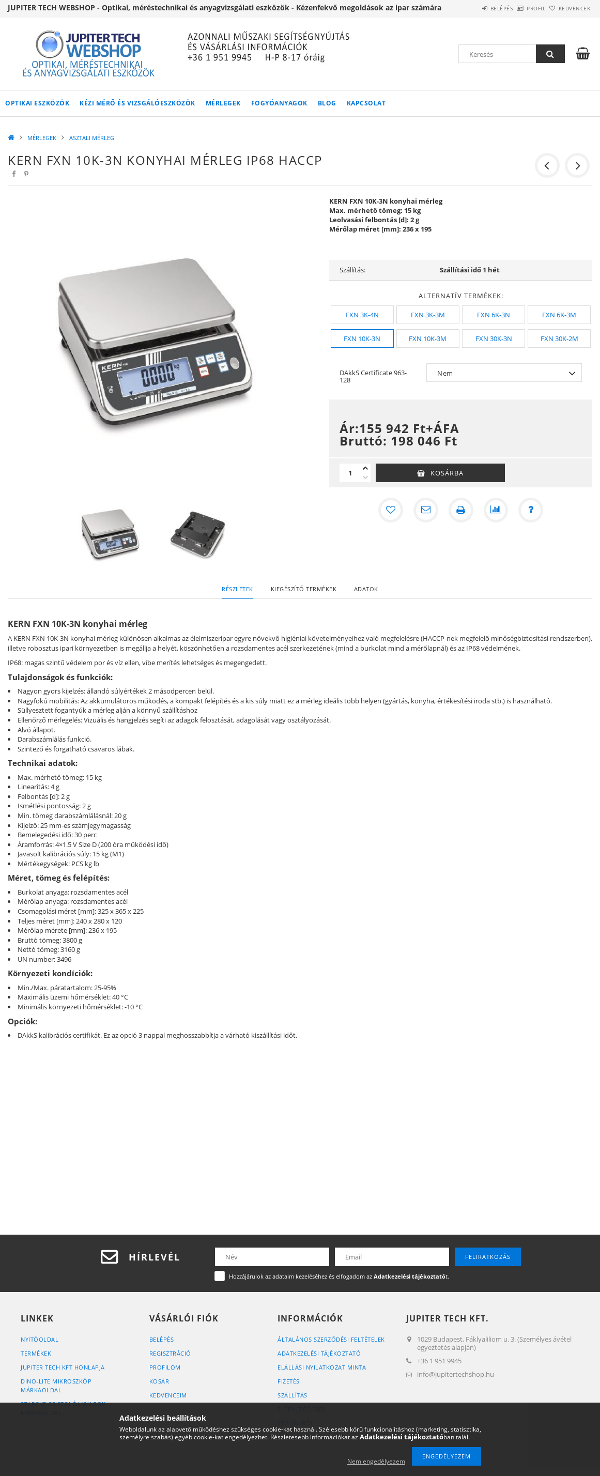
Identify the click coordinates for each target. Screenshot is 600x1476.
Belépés (472, 8)
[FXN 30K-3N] (493, 338)
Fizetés (289, 1381)
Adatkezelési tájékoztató (319, 1353)
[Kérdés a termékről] (531, 510)
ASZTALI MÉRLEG (91, 138)
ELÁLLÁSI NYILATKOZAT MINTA (322, 1367)
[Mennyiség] (350, 473)
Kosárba (447, 473)
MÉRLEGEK (223, 103)
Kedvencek (569, 8)
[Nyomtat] (461, 510)
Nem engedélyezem (376, 1461)
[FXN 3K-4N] (362, 314)
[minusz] (365, 477)
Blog (327, 103)
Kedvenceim (168, 1395)
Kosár (159, 1381)
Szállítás (292, 1395)
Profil (519, 8)
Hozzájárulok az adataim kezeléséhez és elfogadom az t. (339, 1276)
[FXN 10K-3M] (427, 338)
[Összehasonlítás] (496, 510)
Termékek (36, 1353)
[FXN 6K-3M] (559, 314)
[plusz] (365, 468)
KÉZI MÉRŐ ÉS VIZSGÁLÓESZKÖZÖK (137, 103)
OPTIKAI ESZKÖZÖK (37, 103)
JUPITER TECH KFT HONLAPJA (63, 1367)
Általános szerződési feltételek (331, 1339)
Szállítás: (352, 269)
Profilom (165, 1367)
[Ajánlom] (425, 510)
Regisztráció (170, 1353)
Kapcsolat (366, 103)
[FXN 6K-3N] (493, 314)
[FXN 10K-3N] (362, 338)
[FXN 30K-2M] (559, 338)
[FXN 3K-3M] (427, 314)
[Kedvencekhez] (390, 510)
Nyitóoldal (39, 1339)
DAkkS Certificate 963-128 (373, 376)
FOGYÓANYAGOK (279, 103)
